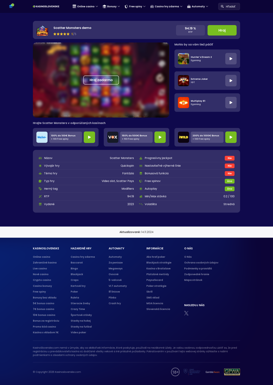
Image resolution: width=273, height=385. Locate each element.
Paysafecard (154, 280)
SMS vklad (152, 297)
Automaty (196, 6)
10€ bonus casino (44, 315)
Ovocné (114, 274)
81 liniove (114, 291)
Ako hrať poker (155, 257)
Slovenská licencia (158, 309)
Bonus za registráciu (46, 320)
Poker (74, 291)
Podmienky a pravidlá (198, 268)
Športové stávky (81, 315)
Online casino (84, 6)
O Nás (188, 257)
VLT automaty (118, 286)
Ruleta (75, 297)
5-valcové (115, 280)
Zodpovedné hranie (196, 274)
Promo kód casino (44, 326)
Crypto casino (42, 280)
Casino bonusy (42, 286)
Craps (75, 280)
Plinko (112, 297)
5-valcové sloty (20, 58)
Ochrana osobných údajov (201, 262)
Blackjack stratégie (158, 262)
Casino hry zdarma (164, 6)
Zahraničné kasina (45, 262)
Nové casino (41, 274)
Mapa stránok (193, 280)
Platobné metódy (157, 274)
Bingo (74, 268)
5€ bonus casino (43, 303)
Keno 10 (15, 28)
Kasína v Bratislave (158, 268)
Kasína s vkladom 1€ (46, 332)
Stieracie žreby (80, 303)
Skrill (149, 291)
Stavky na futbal (81, 326)
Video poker (78, 332)
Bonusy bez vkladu (44, 297)
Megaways (116, 268)
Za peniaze (116, 262)
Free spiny (133, 6)
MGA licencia (154, 303)
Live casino (40, 268)
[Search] (222, 6)
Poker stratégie (156, 286)
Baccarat (77, 262)
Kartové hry (78, 286)
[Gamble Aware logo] (212, 372)
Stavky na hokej (81, 320)
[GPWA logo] (232, 372)
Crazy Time (78, 309)
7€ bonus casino (43, 309)
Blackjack (77, 274)
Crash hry (115, 303)
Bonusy (109, 6)
